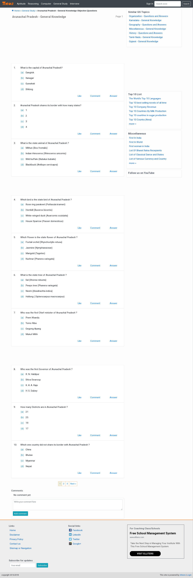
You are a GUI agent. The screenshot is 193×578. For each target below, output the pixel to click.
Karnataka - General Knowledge (145, 20)
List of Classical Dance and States (146, 154)
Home (13, 530)
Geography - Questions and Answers (147, 24)
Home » (17, 11)
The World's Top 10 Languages (145, 98)
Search (186, 4)
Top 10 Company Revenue (142, 107)
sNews (183, 575)
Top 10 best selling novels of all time (147, 102)
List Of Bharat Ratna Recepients (145, 150)
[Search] (167, 4)
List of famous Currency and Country (147, 158)
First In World (136, 142)
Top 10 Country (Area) (140, 119)
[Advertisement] (67, 42)
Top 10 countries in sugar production (147, 115)
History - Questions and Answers (145, 33)
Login (189, 575)
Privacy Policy (16, 539)
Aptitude (21, 3)
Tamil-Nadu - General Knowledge (146, 37)
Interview (74, 3)
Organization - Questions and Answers (148, 16)
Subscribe (42, 565)
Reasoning (33, 3)
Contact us (15, 543)
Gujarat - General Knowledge (143, 41)
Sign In (149, 3)
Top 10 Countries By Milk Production (147, 111)
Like (79, 96)
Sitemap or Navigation (20, 548)
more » (132, 123)
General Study (60, 3)
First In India (135, 138)
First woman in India (139, 146)
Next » (73, 483)
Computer (46, 3)
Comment (95, 96)
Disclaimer (15, 534)
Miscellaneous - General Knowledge (147, 29)
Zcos (7, 3)
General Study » (29, 11)
